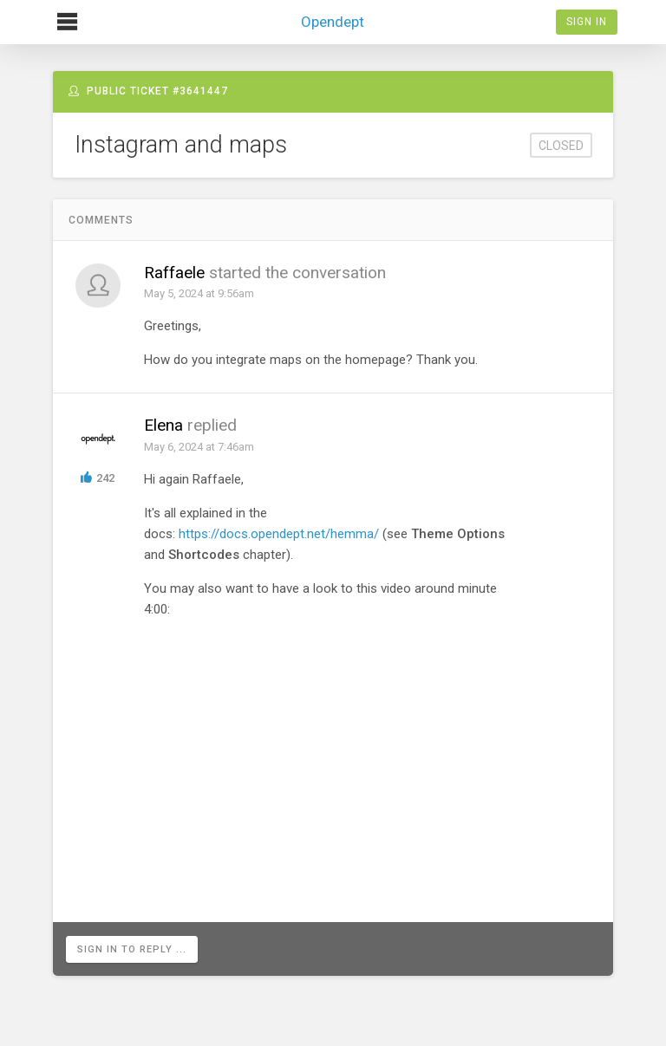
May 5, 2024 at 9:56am (199, 293)
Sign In (586, 22)
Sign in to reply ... (131, 949)
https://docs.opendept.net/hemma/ (279, 534)
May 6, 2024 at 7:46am (199, 446)
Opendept (332, 15)
